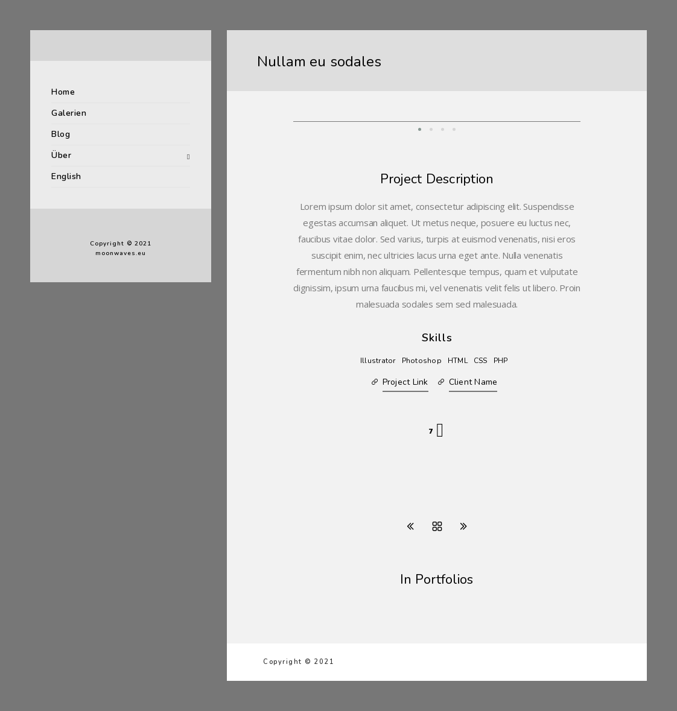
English (66, 176)
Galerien (68, 113)
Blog (60, 134)
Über (61, 155)
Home (63, 92)
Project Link (405, 382)
